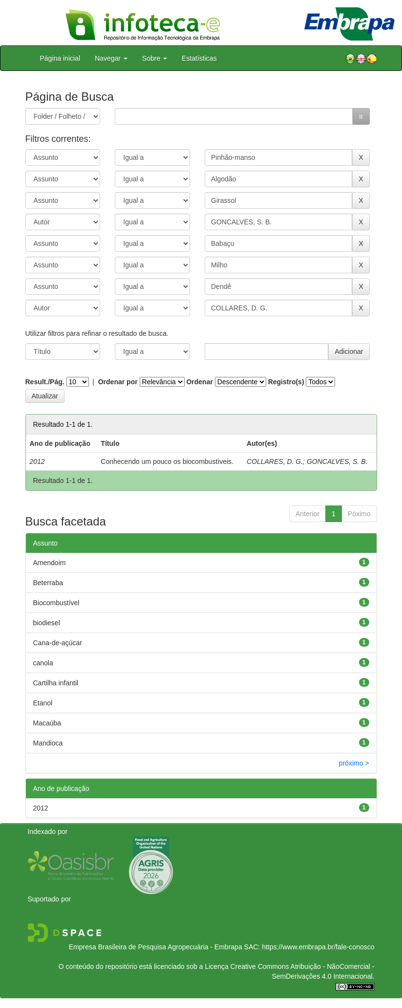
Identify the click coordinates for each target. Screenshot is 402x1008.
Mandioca (48, 743)
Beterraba (48, 583)
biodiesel (46, 623)
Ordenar (199, 382)
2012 (40, 808)
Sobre (154, 58)
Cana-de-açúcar (57, 643)
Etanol (43, 703)
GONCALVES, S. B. (337, 461)
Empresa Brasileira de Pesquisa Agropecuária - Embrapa (155, 947)
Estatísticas (199, 58)
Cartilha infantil (56, 683)
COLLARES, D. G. (275, 461)
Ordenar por (118, 382)
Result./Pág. (44, 382)
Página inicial (60, 58)
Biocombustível (56, 603)
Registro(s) (286, 382)
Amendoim (49, 563)
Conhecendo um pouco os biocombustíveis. (167, 461)
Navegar (111, 58)
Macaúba (47, 723)
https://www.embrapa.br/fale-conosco (318, 947)
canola (43, 663)
